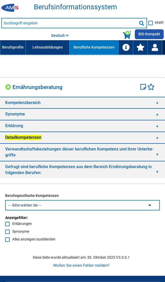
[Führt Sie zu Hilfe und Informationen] (125, 47)
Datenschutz (39, 262)
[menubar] (81, 47)
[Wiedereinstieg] (155, 47)
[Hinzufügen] (8, 86)
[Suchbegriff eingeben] (69, 23)
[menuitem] (13, 47)
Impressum (14, 262)
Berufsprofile (13, 47)
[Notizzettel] (143, 87)
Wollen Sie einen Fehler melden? (81, 199)
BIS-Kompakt (149, 34)
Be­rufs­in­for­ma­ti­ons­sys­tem (75, 7)
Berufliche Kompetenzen (94, 47)
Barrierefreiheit (66, 262)
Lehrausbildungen (48, 47)
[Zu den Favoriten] (140, 47)
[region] (82, 102)
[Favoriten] (151, 87)
